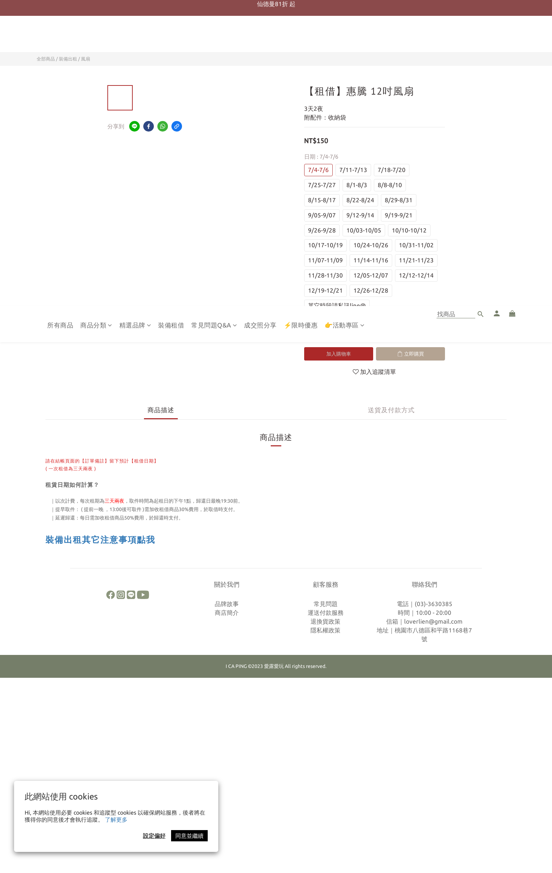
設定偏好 (154, 836)
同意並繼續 (189, 836)
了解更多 (116, 819)
